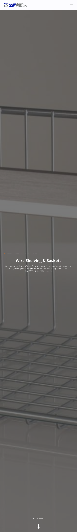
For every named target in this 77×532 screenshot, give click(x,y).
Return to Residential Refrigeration (22, 253)
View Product (38, 518)
